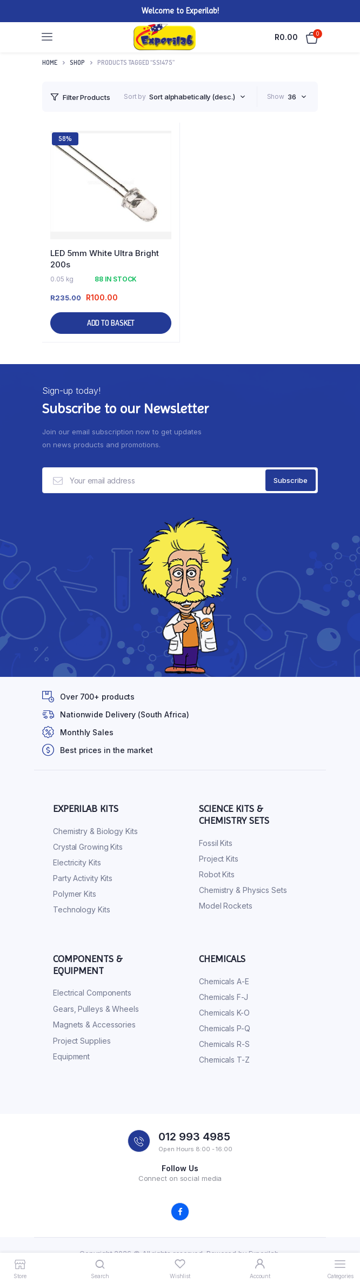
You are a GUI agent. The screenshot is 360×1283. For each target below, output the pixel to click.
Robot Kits (217, 874)
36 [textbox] (292, 96)
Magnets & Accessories (94, 1024)
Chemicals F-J (223, 997)
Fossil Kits (215, 843)
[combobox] (197, 96)
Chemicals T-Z (224, 1059)
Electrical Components (92, 992)
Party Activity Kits (82, 878)
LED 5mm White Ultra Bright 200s (104, 259)
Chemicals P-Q (224, 1028)
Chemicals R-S (224, 1044)
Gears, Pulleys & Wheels (96, 1008)
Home (49, 62)
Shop (77, 62)
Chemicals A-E (224, 981)
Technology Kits (81, 909)
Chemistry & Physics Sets (243, 890)
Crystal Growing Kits (88, 846)
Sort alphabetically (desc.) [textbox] (192, 96)
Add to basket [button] (111, 322)
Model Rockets (225, 905)
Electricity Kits (77, 862)
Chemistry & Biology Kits (95, 831)
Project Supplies (81, 1040)
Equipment (71, 1056)
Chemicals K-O (224, 1012)
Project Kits (218, 858)
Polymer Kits (74, 893)
